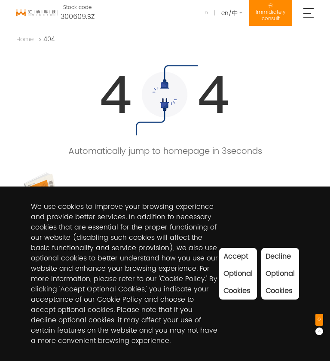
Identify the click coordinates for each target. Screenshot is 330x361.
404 (49, 42)
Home (25, 42)
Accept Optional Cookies (238, 274)
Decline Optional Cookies (280, 274)
